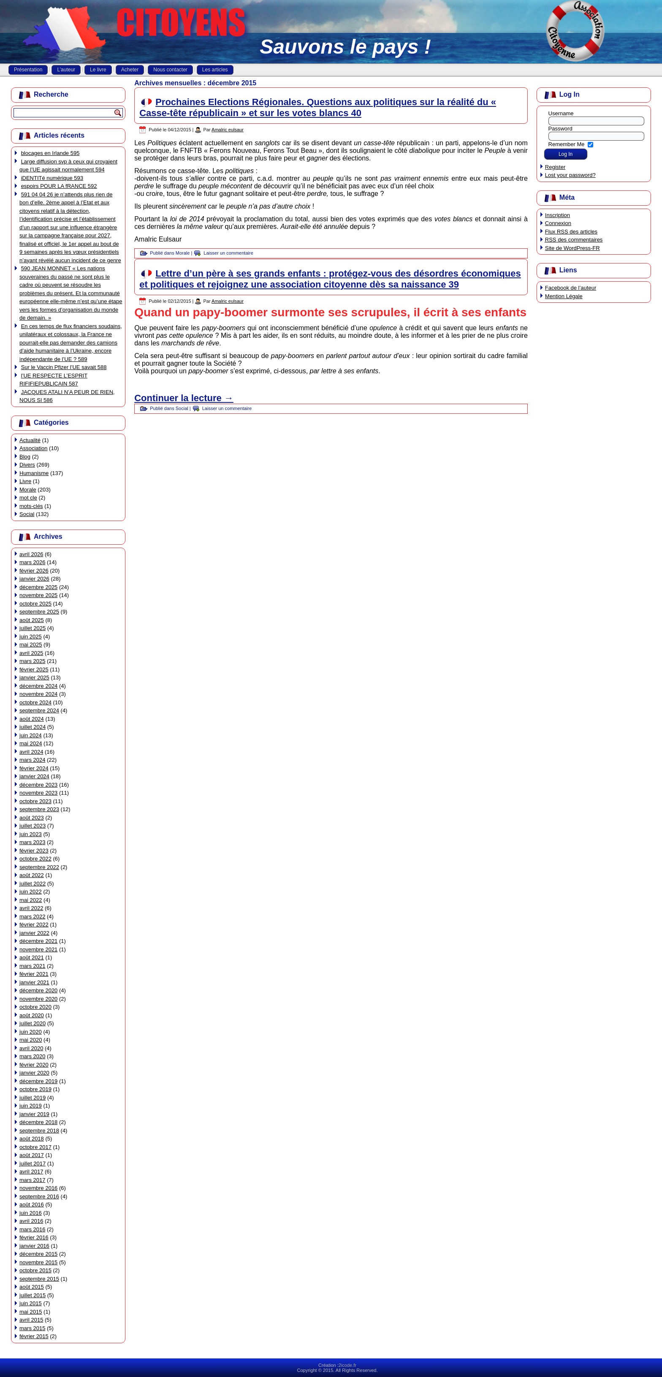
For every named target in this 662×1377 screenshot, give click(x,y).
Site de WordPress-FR (572, 248)
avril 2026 (31, 554)
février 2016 (34, 1237)
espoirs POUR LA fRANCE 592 (59, 186)
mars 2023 (32, 842)
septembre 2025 (39, 611)
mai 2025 (30, 644)
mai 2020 (30, 1040)
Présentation (28, 70)
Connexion (558, 223)
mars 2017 (32, 1180)
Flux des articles (571, 231)
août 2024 (31, 719)
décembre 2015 (38, 1254)
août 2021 (31, 957)
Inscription (557, 215)
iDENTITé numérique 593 (52, 178)
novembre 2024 (38, 694)
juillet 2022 (32, 883)
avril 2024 (31, 752)
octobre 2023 (35, 801)
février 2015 (34, 1336)
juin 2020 (30, 1032)
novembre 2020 (38, 999)
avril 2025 (31, 653)
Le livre (98, 70)
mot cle (28, 497)
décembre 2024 (38, 686)
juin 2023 (30, 834)
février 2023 (34, 850)
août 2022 (31, 875)
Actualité (30, 440)
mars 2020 (32, 1056)
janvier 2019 (34, 1114)
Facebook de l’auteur (570, 288)
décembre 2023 (38, 785)
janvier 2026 (34, 579)
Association (33, 448)
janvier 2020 (34, 1073)
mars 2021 (32, 966)
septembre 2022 (39, 867)
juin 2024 (30, 735)
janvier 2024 (34, 776)
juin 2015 (30, 1303)
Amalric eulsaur (228, 129)
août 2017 (31, 1155)
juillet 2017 (32, 1163)
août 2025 (31, 620)
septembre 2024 (39, 710)
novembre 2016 (38, 1188)
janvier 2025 (34, 677)
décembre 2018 (38, 1122)
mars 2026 (32, 562)
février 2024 (34, 768)
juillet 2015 (32, 1295)
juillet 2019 (32, 1098)
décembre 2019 (38, 1081)
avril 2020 (31, 1048)
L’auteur (66, 70)
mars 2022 (32, 916)
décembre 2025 (38, 587)
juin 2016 (30, 1213)
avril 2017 (31, 1171)
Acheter (129, 70)
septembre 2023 (39, 809)
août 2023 (31, 818)
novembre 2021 (38, 949)
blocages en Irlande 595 (50, 153)
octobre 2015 (35, 1270)
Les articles (215, 70)
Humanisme (34, 473)
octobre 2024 (35, 702)
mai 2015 (30, 1312)
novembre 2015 (38, 1262)
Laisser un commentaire (228, 252)
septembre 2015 (39, 1279)
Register (555, 167)
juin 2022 (30, 891)
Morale (27, 489)
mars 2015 (32, 1328)
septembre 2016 (39, 1196)
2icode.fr (347, 1365)
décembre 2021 (38, 941)
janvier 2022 (34, 933)
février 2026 (34, 571)
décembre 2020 (38, 990)
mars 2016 (32, 1229)
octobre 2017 (35, 1147)
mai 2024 (30, 743)
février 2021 (34, 974)
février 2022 (34, 924)
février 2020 (34, 1065)
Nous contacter (170, 70)
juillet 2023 (32, 826)
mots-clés (31, 506)
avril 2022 (31, 908)
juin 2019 (30, 1106)
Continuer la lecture (183, 398)
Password (560, 128)
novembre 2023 (38, 793)
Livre (25, 481)
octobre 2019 (35, 1089)
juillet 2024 (32, 727)
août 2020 (31, 1015)
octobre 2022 (35, 859)
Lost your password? (570, 175)
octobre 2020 (35, 1007)
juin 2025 (30, 636)
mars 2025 (32, 661)
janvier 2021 (34, 982)
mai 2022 (30, 900)
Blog (24, 457)
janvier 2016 (34, 1246)
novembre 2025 (38, 595)
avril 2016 (31, 1221)
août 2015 (31, 1287)
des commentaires (574, 239)
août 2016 (31, 1204)
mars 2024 (32, 760)
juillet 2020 (32, 1023)
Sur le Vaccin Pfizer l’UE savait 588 (64, 367)
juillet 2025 (32, 628)
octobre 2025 (35, 603)
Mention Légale (564, 296)
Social (26, 514)
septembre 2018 (39, 1130)
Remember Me (566, 144)
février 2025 (34, 669)
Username (561, 113)
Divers (27, 465)
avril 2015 (31, 1320)
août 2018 (31, 1138)
